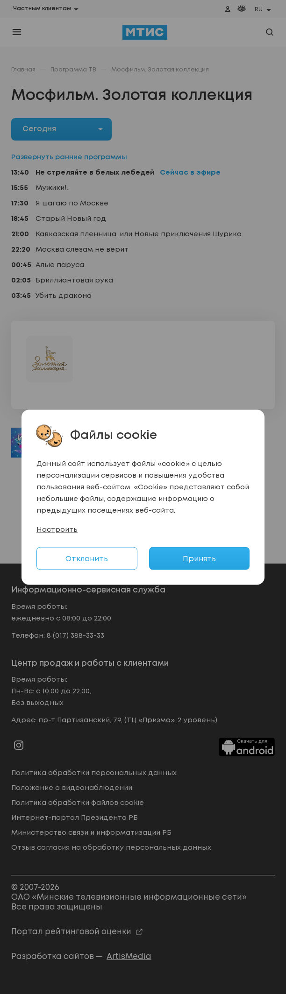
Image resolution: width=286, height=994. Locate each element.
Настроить (57, 529)
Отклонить (86, 558)
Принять (199, 558)
